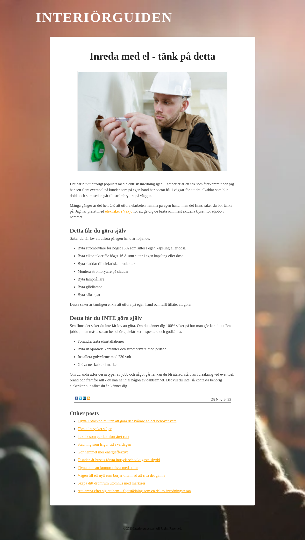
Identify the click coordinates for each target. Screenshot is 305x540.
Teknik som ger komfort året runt (103, 436)
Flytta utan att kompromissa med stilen (108, 467)
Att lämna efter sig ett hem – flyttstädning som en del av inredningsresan (134, 491)
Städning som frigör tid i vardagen (104, 444)
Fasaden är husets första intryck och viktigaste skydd (119, 460)
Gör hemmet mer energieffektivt (103, 452)
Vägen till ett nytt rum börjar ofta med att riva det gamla (121, 475)
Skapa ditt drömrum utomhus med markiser (111, 483)
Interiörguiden (104, 17)
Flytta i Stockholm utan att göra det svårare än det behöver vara (127, 421)
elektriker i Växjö (118, 211)
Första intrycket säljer (94, 429)
